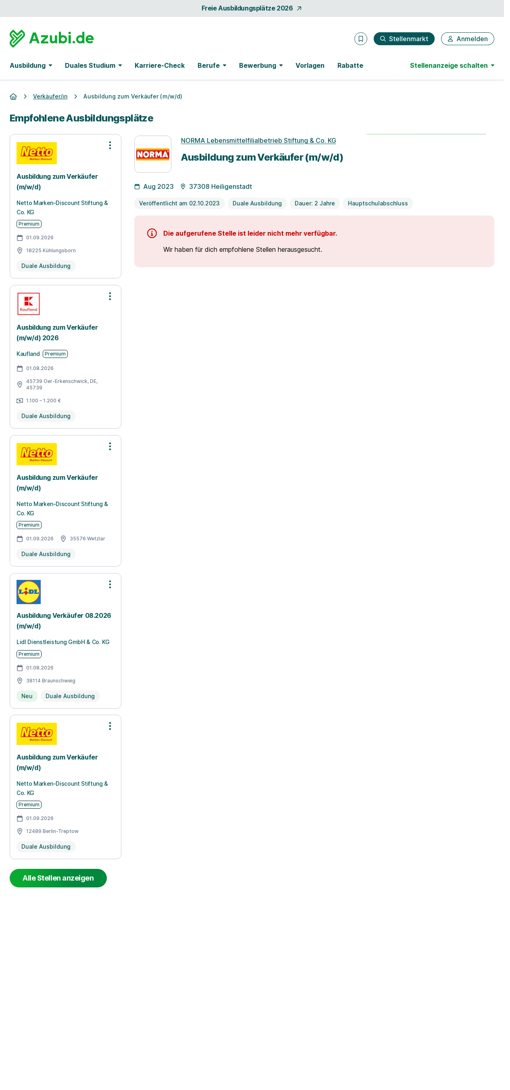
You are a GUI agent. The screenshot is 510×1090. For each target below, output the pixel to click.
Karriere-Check (160, 65)
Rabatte (350, 65)
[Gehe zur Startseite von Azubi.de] (52, 39)
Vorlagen (310, 65)
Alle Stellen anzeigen (58, 878)
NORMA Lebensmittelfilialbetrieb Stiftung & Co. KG (258, 140)
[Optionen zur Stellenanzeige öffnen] (110, 145)
